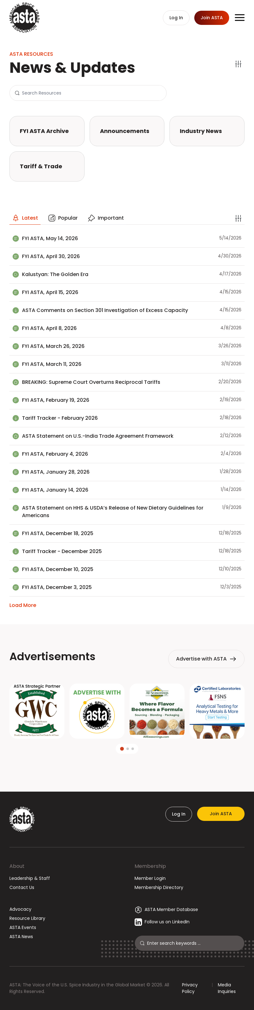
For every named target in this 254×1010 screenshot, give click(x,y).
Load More (22, 605)
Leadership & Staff (29, 878)
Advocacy (20, 909)
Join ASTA (221, 814)
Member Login (150, 878)
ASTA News (21, 936)
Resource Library (27, 918)
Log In (178, 814)
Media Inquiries (227, 988)
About (17, 866)
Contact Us (21, 887)
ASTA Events (22, 927)
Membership (150, 866)
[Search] (91, 93)
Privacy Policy (190, 988)
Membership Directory (159, 887)
